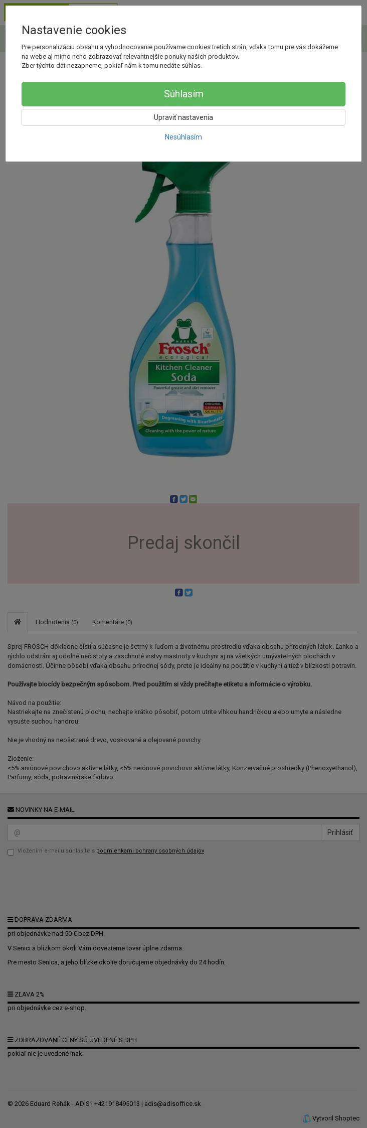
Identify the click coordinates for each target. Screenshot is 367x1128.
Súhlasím (184, 94)
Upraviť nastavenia (183, 117)
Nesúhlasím (183, 137)
